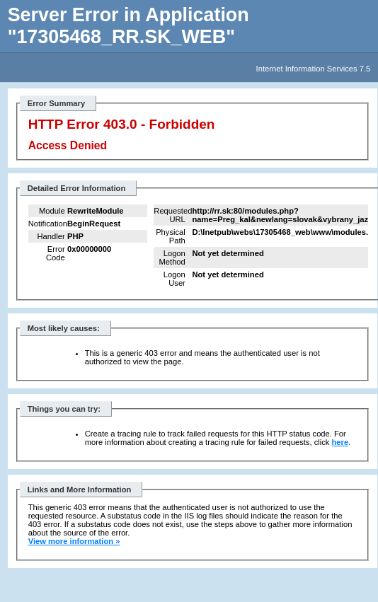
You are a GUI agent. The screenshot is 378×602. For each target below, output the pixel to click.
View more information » (74, 541)
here (340, 442)
